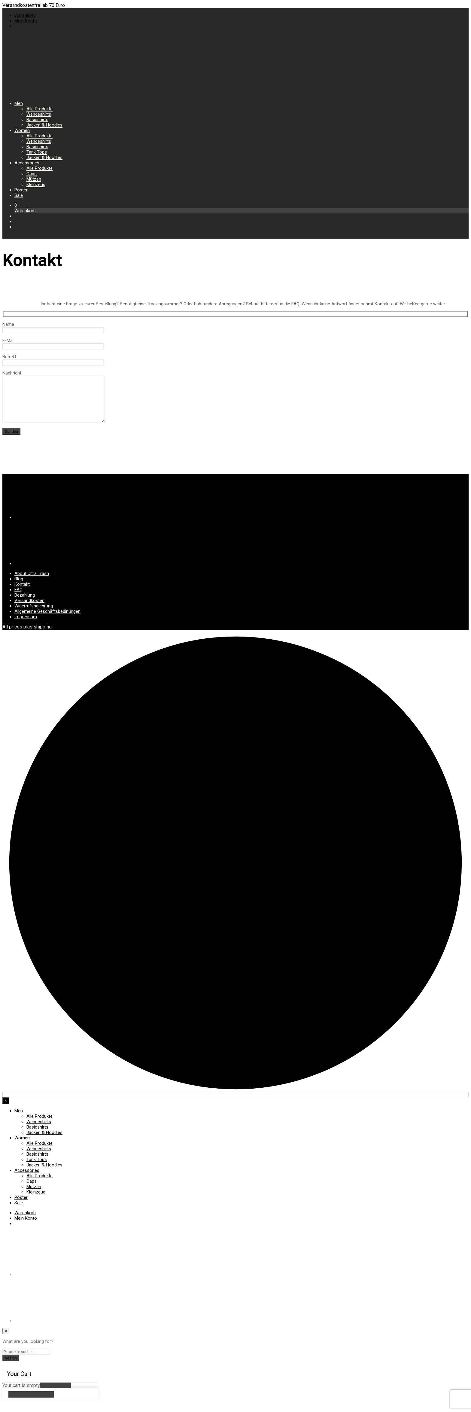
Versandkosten (29, 609)
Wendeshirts (38, 114)
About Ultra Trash (31, 582)
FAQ (295, 304)
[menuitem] (17, 26)
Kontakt (22, 593)
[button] (15, 205)
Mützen (33, 179)
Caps (31, 173)
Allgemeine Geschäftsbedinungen (47, 620)
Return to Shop (55, 1394)
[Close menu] (5, 1109)
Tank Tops (36, 152)
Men (18, 103)
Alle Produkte (39, 109)
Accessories (26, 163)
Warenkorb (25, 15)
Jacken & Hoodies (44, 125)
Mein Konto (25, 20)
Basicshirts (37, 119)
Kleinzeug (35, 184)
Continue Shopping (31, 1403)
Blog (18, 588)
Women (22, 130)
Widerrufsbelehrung (33, 615)
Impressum (25, 625)
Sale (18, 195)
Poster (21, 190)
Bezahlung (24, 604)
